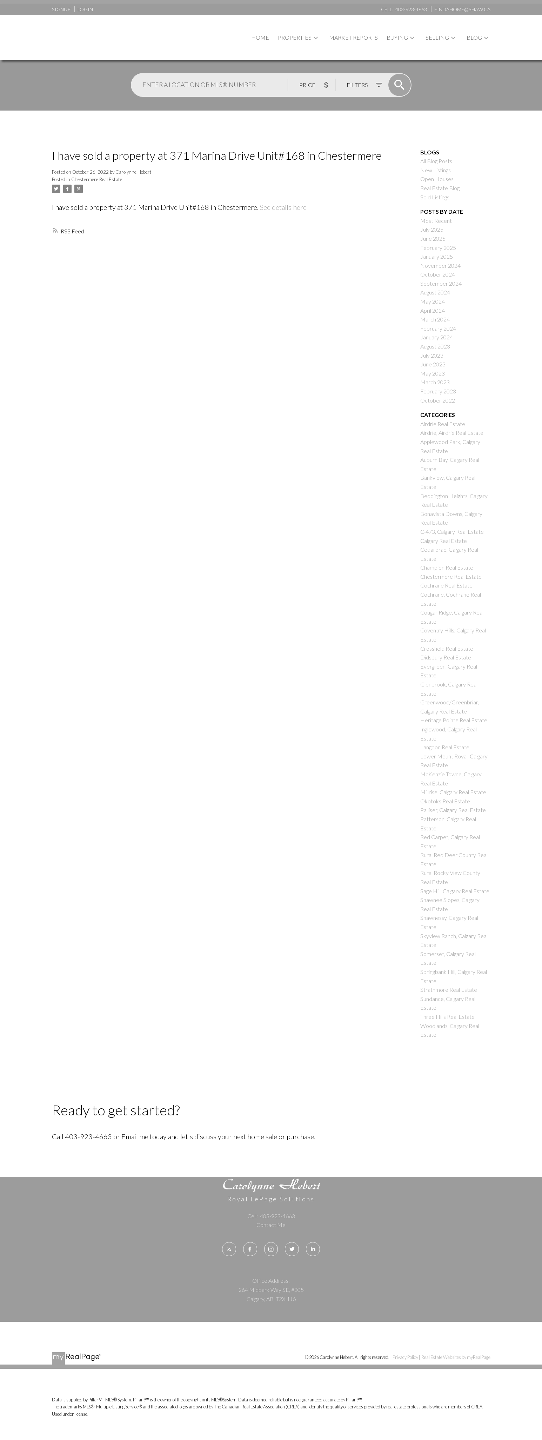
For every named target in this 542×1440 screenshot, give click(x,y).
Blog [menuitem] (474, 37)
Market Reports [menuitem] (353, 37)
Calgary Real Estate (443, 540)
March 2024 (435, 319)
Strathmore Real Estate (448, 989)
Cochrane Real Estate (446, 585)
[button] (229, 1249)
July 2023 (431, 355)
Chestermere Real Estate (96, 179)
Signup (61, 9)
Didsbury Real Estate (445, 657)
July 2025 (431, 229)
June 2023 (433, 364)
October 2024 (437, 274)
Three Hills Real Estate (447, 1016)
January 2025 (436, 256)
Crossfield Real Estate (446, 648)
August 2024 (435, 292)
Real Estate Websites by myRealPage (455, 1357)
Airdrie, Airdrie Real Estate (451, 432)
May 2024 (432, 301)
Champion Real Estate (446, 567)
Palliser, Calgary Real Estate (453, 810)
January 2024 (436, 337)
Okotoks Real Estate (445, 801)
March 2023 (435, 382)
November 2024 (440, 265)
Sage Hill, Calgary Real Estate (454, 891)
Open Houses (437, 178)
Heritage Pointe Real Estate (453, 720)
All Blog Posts (436, 161)
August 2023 (435, 346)
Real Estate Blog (440, 188)
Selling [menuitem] (437, 37)
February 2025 (438, 247)
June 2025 (433, 238)
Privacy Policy (405, 1357)
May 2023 (432, 373)
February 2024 (438, 328)
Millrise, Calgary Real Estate (453, 792)
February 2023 (438, 391)
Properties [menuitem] (295, 37)
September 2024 (441, 283)
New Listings (435, 170)
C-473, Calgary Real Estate (452, 531)
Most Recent (436, 220)
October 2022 (437, 400)
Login (85, 9)
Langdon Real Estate (444, 747)
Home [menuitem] (260, 37)
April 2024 (432, 310)
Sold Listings (434, 197)
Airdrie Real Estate (442, 423)
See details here (283, 207)
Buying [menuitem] (397, 37)
